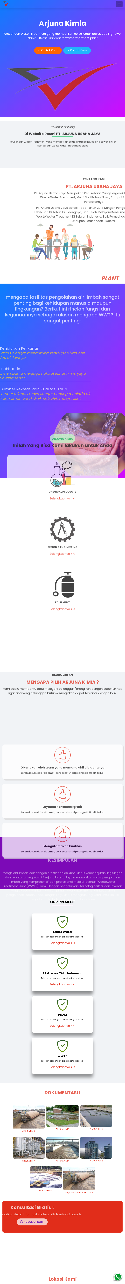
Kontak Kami (47, 50)
